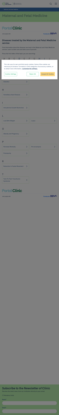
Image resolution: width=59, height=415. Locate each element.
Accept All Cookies (47, 74)
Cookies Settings (10, 74)
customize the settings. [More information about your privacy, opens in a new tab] (30, 69)
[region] (29, 69)
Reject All (33, 74)
